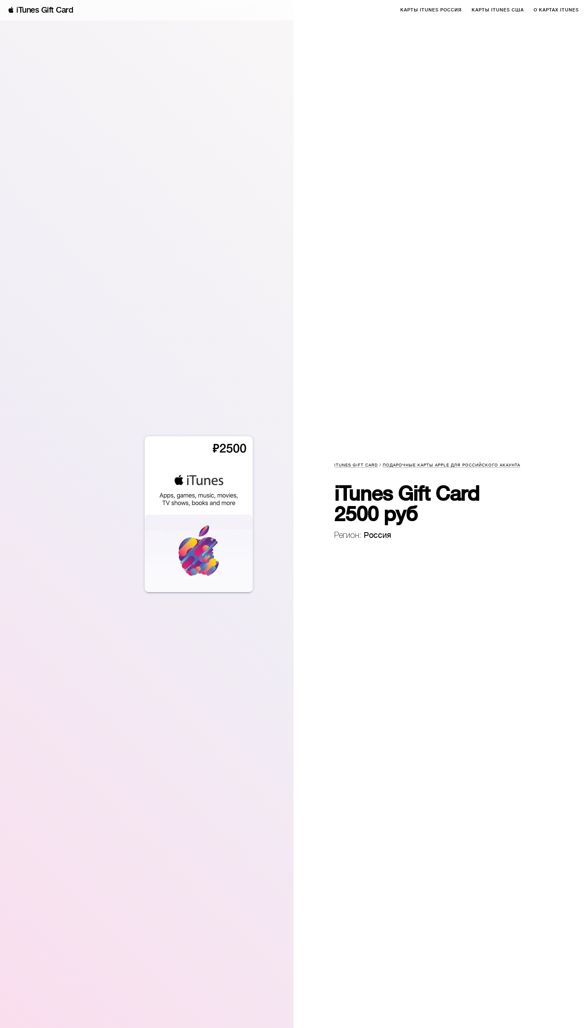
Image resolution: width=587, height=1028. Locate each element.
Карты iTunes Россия (431, 10)
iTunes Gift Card (44, 10)
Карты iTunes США (498, 10)
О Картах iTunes (556, 10)
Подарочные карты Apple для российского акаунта (451, 465)
